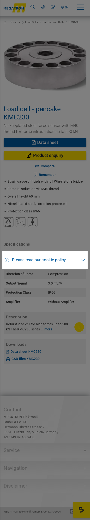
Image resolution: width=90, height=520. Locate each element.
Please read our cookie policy (39, 260)
